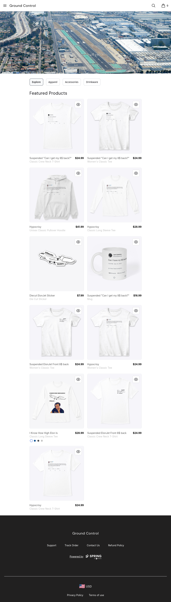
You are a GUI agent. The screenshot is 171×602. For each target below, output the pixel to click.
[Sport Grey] (42, 441)
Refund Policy (116, 545)
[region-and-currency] (85, 586)
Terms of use (96, 595)
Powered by (85, 556)
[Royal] (35, 441)
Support (51, 545)
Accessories (71, 82)
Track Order (71, 545)
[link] (57, 126)
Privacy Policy (75, 595)
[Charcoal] (38, 441)
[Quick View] (78, 104)
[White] (31, 441)
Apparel (52, 82)
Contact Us (93, 545)
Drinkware (92, 82)
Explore (36, 82)
